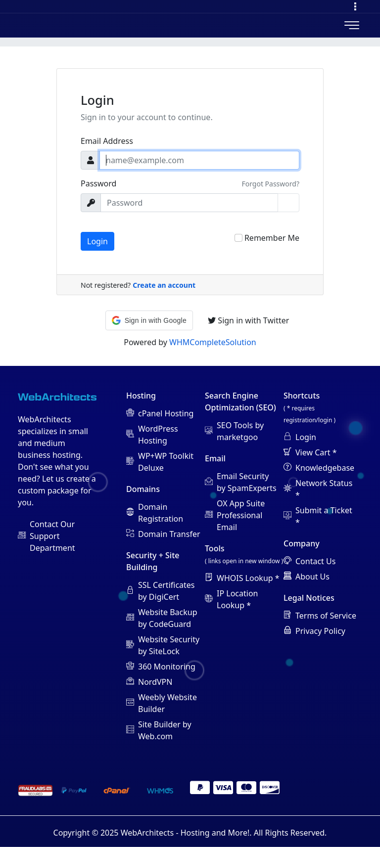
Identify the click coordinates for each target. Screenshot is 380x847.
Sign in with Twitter (248, 320)
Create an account (164, 285)
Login (97, 241)
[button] (149, 320)
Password (98, 183)
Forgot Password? (270, 183)
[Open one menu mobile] (355, 6)
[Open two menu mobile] (351, 25)
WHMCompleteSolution (212, 342)
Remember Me (271, 237)
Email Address (107, 140)
